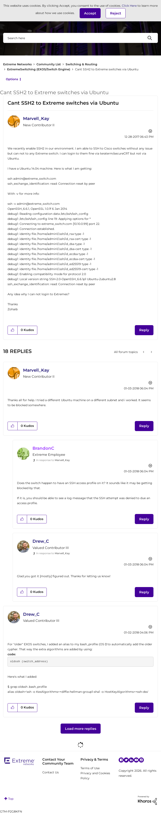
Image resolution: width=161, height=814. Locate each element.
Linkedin (131, 759)
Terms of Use (90, 768)
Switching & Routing (81, 64)
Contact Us (50, 772)
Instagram (141, 759)
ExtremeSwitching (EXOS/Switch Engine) (38, 69)
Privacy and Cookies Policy (95, 775)
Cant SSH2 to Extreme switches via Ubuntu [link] (106, 69)
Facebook (121, 759)
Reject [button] (115, 13)
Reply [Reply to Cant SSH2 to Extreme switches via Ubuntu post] (144, 330)
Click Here (129, 6)
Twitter (126, 759)
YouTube (136, 759)
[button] (90, 13)
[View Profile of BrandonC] (43, 448)
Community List (48, 64)
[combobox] (80, 38)
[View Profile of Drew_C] (40, 541)
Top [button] (10, 799)
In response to (53, 460)
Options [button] (12, 79)
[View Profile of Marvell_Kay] (36, 118)
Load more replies (80, 729)
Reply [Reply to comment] (144, 426)
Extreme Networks (17, 64)
